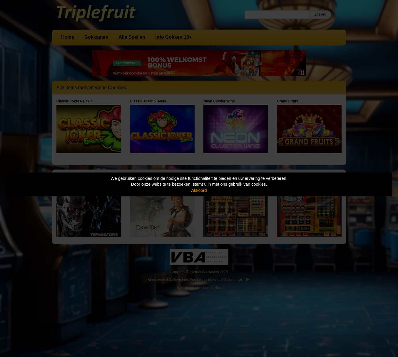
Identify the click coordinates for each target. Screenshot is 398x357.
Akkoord (199, 190)
